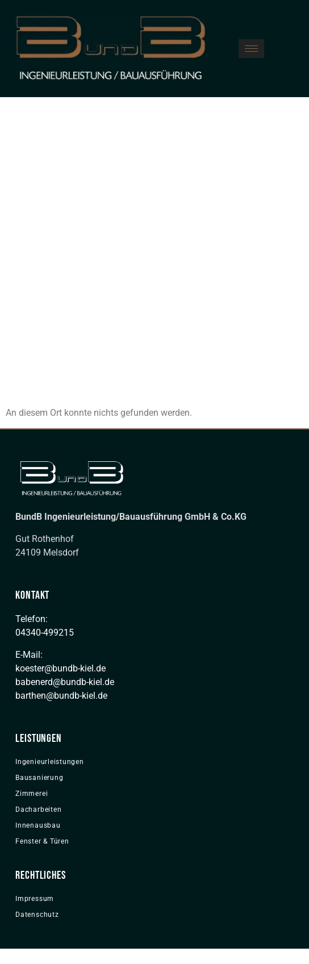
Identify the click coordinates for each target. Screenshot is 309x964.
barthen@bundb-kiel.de (61, 695)
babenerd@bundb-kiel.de (64, 682)
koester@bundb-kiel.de (60, 668)
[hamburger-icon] (251, 48)
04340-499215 (44, 632)
